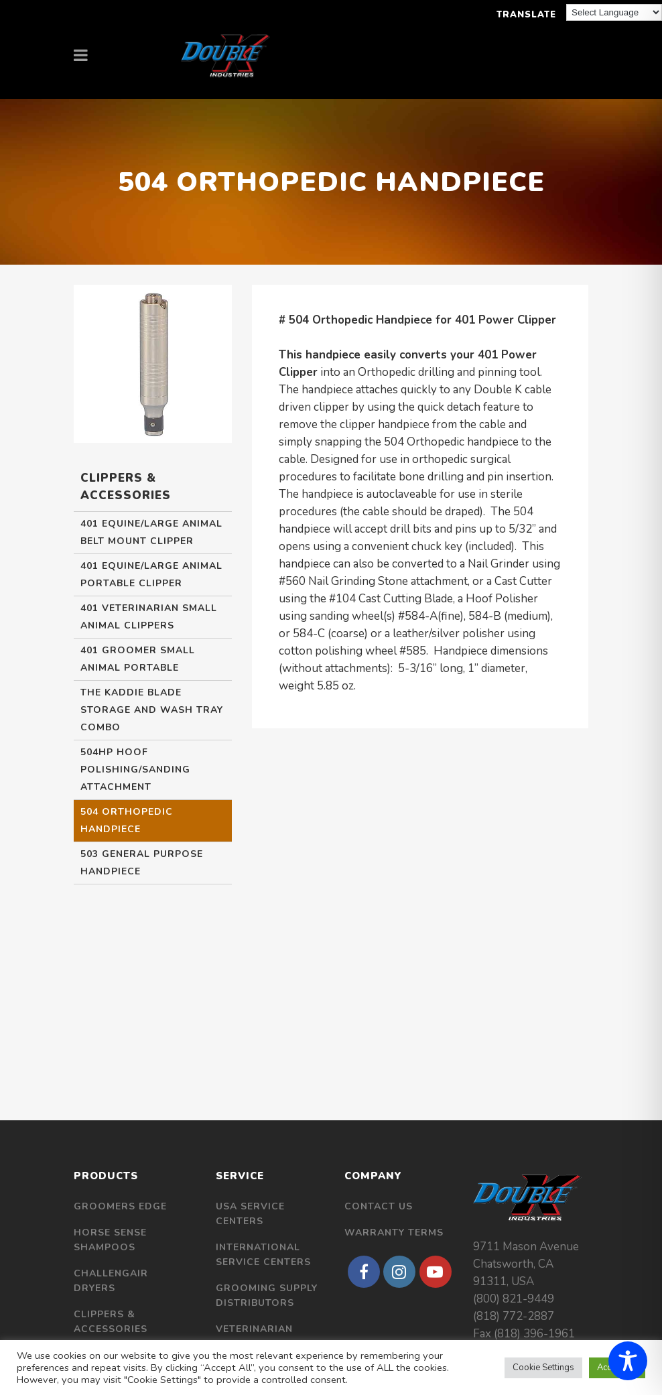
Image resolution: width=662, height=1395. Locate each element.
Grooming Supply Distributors (267, 1295)
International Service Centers (263, 1254)
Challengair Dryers (111, 1280)
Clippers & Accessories (110, 1321)
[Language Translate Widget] (614, 12)
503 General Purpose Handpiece (141, 863)
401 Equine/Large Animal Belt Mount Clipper (151, 532)
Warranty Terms (394, 1232)
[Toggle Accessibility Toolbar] (628, 1361)
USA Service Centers (250, 1213)
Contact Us (378, 1206)
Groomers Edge (120, 1206)
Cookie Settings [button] (543, 1367)
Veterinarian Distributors (255, 1336)
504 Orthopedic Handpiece (126, 820)
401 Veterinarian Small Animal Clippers (148, 617)
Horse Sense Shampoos (110, 1240)
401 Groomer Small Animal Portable (137, 659)
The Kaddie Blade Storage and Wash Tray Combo (151, 710)
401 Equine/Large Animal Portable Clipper (151, 574)
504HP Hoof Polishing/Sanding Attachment (135, 769)
